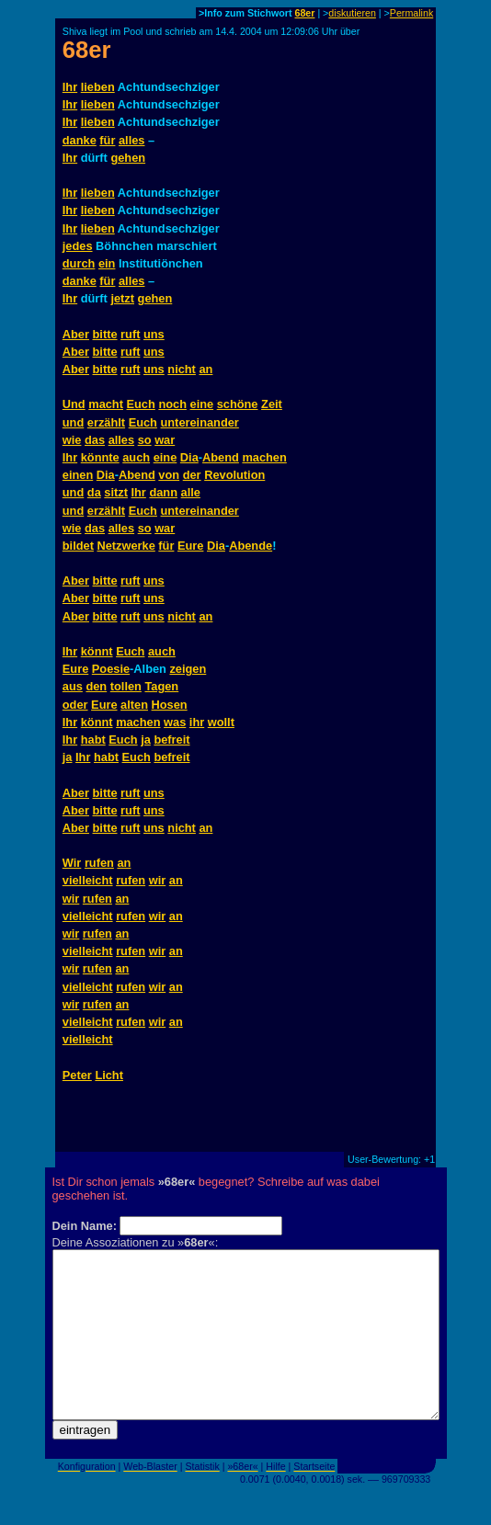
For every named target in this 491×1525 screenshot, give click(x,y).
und (73, 422)
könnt (97, 651)
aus (73, 686)
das (95, 440)
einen (78, 475)
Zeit (271, 404)
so (145, 440)
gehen (127, 158)
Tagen (161, 686)
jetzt (122, 298)
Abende (250, 545)
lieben (98, 87)
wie (72, 440)
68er (304, 12)
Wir (72, 863)
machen (264, 457)
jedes (78, 246)
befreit (171, 739)
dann (163, 492)
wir (157, 880)
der (192, 475)
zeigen (187, 669)
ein (107, 263)
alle (190, 492)
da (94, 492)
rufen (99, 863)
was (175, 722)
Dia (189, 457)
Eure (190, 545)
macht (105, 404)
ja (146, 739)
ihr (196, 722)
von (168, 475)
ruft (130, 334)
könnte (100, 457)
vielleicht (88, 880)
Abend (220, 457)
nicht (181, 369)
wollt (221, 722)
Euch (141, 404)
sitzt (116, 492)
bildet (78, 545)
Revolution (234, 475)
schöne (237, 404)
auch (136, 457)
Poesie (111, 669)
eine (202, 404)
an (205, 369)
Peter (77, 1075)
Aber (76, 334)
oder (75, 704)
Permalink (411, 12)
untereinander (199, 422)
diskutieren (352, 12)
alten (134, 704)
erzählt (106, 422)
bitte (105, 334)
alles (131, 140)
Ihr (70, 87)
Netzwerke (125, 545)
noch (172, 404)
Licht (109, 1075)
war (164, 440)
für (107, 140)
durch (79, 263)
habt (93, 739)
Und (74, 404)
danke (80, 140)
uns (154, 334)
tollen (126, 686)
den (96, 686)
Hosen (170, 704)
